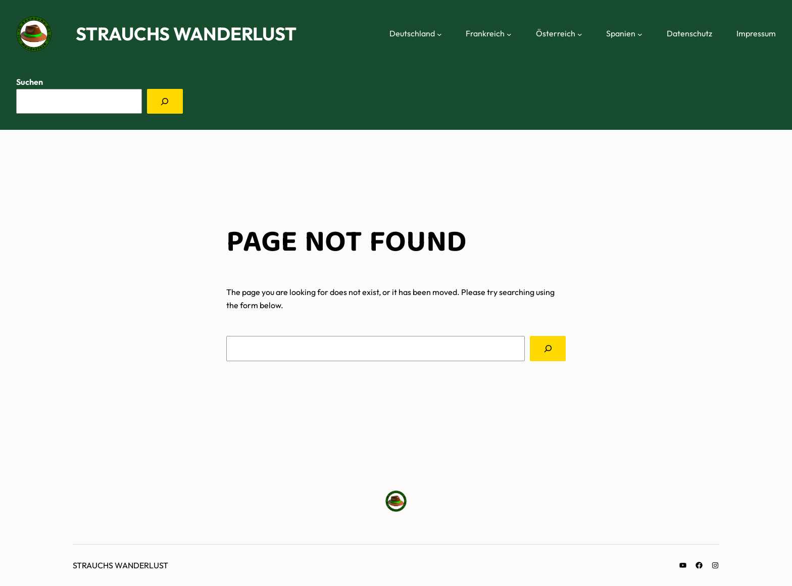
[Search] (548, 348)
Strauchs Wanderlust (186, 33)
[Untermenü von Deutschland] (439, 33)
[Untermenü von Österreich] (579, 33)
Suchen (29, 82)
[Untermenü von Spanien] (639, 33)
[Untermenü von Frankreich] (509, 33)
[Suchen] (165, 101)
